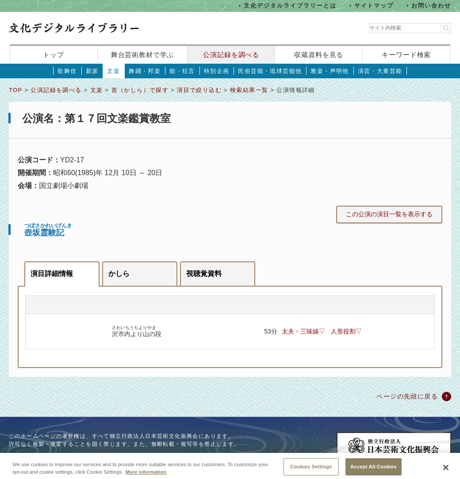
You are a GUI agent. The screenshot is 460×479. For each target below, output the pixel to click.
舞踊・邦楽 (145, 71)
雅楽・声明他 (329, 71)
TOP (15, 90)
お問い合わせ (431, 5)
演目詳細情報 (52, 273)
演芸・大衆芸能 (380, 71)
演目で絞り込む (199, 90)
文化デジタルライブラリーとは (290, 5)
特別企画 (217, 71)
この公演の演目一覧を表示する (389, 214)
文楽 (113, 71)
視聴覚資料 (204, 273)
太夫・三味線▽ (303, 331)
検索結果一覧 (249, 90)
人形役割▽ (346, 331)
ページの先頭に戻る (407, 396)
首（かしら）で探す (140, 90)
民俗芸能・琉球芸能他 (270, 71)
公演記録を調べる (231, 54)
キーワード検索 (406, 54)
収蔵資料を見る (318, 54)
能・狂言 (182, 71)
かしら (119, 273)
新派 (92, 71)
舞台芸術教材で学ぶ (142, 54)
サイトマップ (374, 5)
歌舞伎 (67, 71)
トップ (53, 54)
